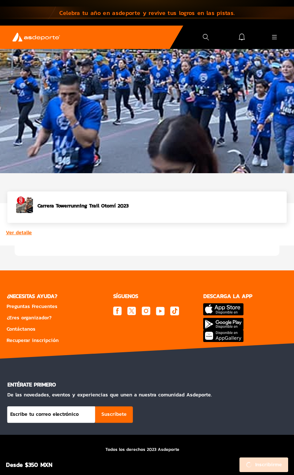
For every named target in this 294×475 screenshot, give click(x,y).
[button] (147, 13)
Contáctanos (21, 329)
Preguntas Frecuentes (32, 306)
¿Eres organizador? (29, 318)
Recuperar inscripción (33, 340)
